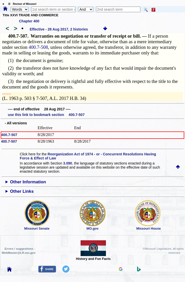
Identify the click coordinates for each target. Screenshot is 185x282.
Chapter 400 (29, 21)
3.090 (67, 163)
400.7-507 (9, 135)
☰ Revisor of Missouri (21, 4)
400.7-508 (38, 47)
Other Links (22, 191)
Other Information (28, 182)
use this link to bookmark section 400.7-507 (46, 115)
